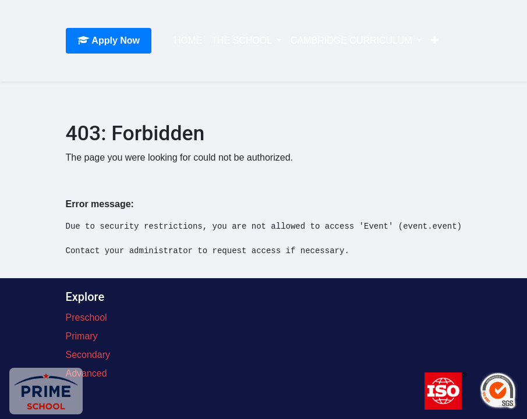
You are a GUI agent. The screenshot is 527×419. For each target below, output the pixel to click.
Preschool (86, 317)
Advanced (86, 373)
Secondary (88, 355)
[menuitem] (188, 40)
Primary (82, 336)
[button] (434, 40)
